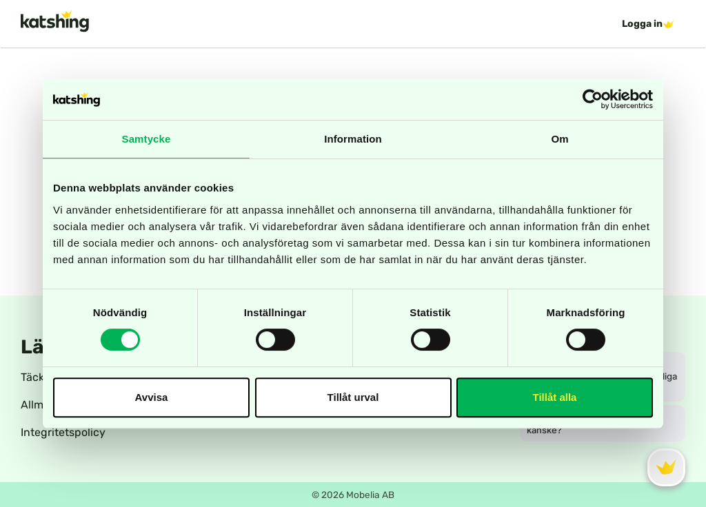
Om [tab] (559, 139)
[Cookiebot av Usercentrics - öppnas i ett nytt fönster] (592, 99)
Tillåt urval (353, 397)
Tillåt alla (555, 397)
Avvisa (151, 397)
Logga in (648, 24)
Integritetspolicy (63, 432)
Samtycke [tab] (146, 139)
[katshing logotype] (55, 21)
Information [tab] (353, 139)
